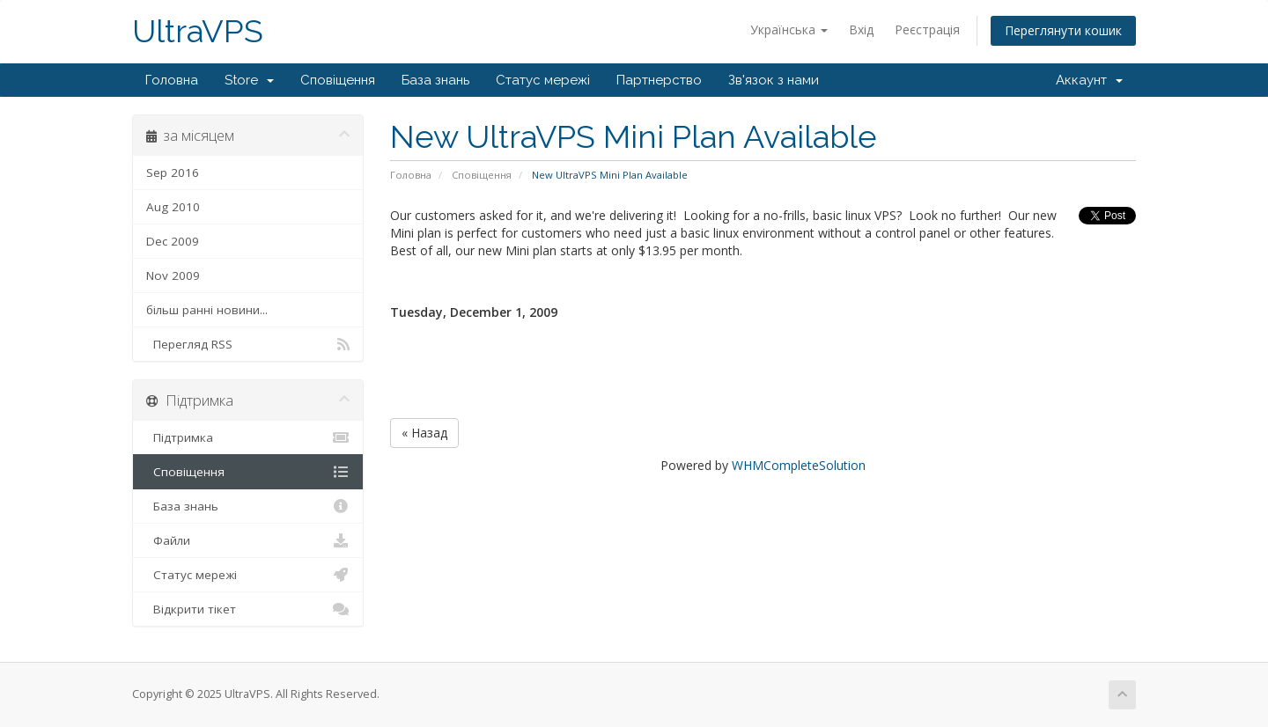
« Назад (424, 432)
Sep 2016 (172, 172)
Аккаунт (1089, 80)
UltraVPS (197, 31)
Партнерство (659, 80)
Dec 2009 (172, 241)
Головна (171, 80)
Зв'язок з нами (773, 80)
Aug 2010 (173, 207)
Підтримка (248, 437)
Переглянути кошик (1063, 30)
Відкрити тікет (248, 609)
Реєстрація (927, 29)
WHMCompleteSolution (799, 465)
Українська (789, 29)
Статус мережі (543, 80)
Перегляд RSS (248, 344)
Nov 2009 (173, 275)
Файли (248, 540)
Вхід (861, 29)
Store (249, 80)
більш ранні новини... (207, 310)
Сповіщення (337, 80)
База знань (435, 80)
